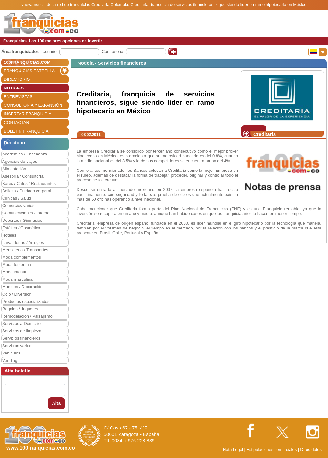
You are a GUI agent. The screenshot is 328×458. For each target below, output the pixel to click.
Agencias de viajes (19, 161)
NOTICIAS (14, 88)
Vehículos (11, 353)
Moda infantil (14, 272)
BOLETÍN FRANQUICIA (26, 131)
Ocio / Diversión (17, 294)
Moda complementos (21, 257)
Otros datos (311, 449)
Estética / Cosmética (21, 227)
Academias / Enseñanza (24, 154)
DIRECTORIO (17, 79)
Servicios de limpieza (21, 331)
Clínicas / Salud (16, 198)
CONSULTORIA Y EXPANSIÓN (33, 105)
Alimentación (14, 168)
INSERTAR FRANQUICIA (27, 114)
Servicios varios (16, 345)
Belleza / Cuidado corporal (26, 190)
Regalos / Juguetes (20, 308)
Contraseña (112, 51)
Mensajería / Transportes (25, 249)
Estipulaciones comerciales (272, 449)
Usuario (49, 51)
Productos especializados (25, 301)
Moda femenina (16, 264)
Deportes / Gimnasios (22, 220)
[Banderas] (317, 52)
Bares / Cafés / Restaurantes (29, 183)
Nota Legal (233, 449)
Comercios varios (18, 205)
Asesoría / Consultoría (23, 176)
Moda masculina (17, 279)
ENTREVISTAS (18, 96)
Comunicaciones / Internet (26, 213)
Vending (9, 360)
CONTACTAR (16, 122)
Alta (56, 403)
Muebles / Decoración (22, 286)
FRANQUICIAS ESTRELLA (29, 70)
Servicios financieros (21, 338)
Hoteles (9, 235)
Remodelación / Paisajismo (27, 316)
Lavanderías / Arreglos (23, 242)
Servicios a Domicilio (21, 323)
